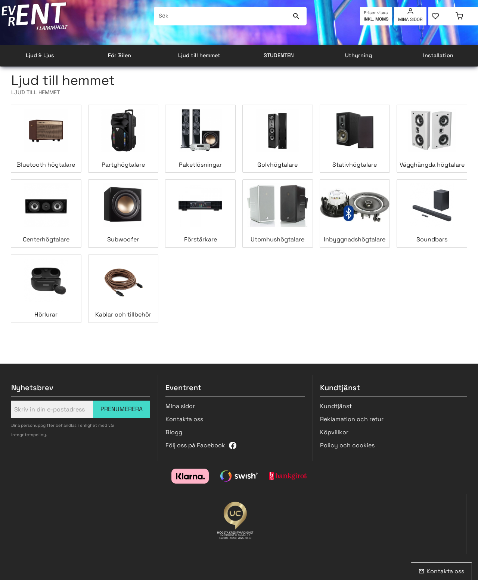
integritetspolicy (28, 434)
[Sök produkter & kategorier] (222, 16)
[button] (440, 16)
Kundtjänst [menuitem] (336, 406)
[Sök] (296, 16)
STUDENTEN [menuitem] (279, 55)
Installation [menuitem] (438, 55)
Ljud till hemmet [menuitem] (199, 55)
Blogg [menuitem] (173, 432)
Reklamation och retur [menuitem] (352, 419)
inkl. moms (376, 19)
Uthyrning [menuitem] (358, 55)
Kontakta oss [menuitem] (184, 419)
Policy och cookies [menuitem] (347, 445)
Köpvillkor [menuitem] (334, 432)
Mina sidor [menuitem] (410, 19)
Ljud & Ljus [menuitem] (40, 55)
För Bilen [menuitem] (119, 55)
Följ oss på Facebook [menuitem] (195, 445)
